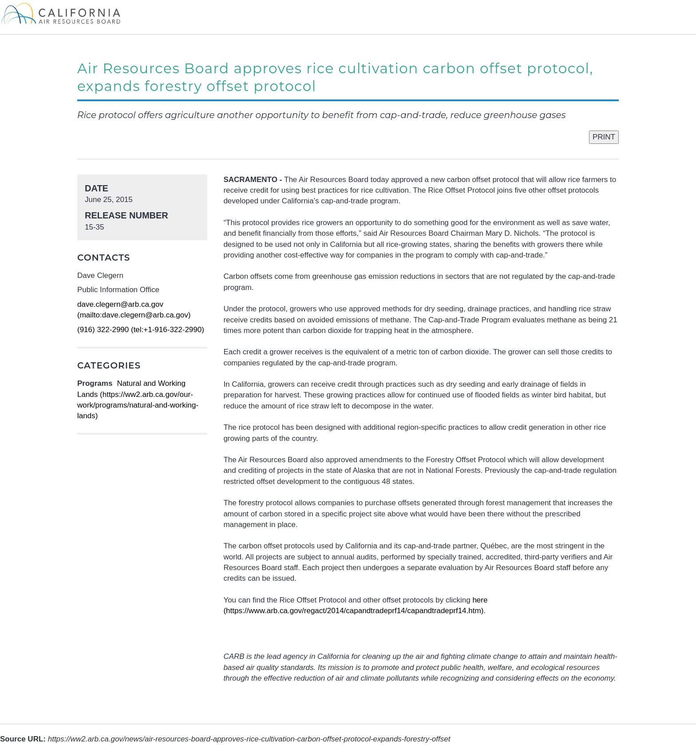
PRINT (604, 137)
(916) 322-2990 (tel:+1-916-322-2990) (140, 329)
